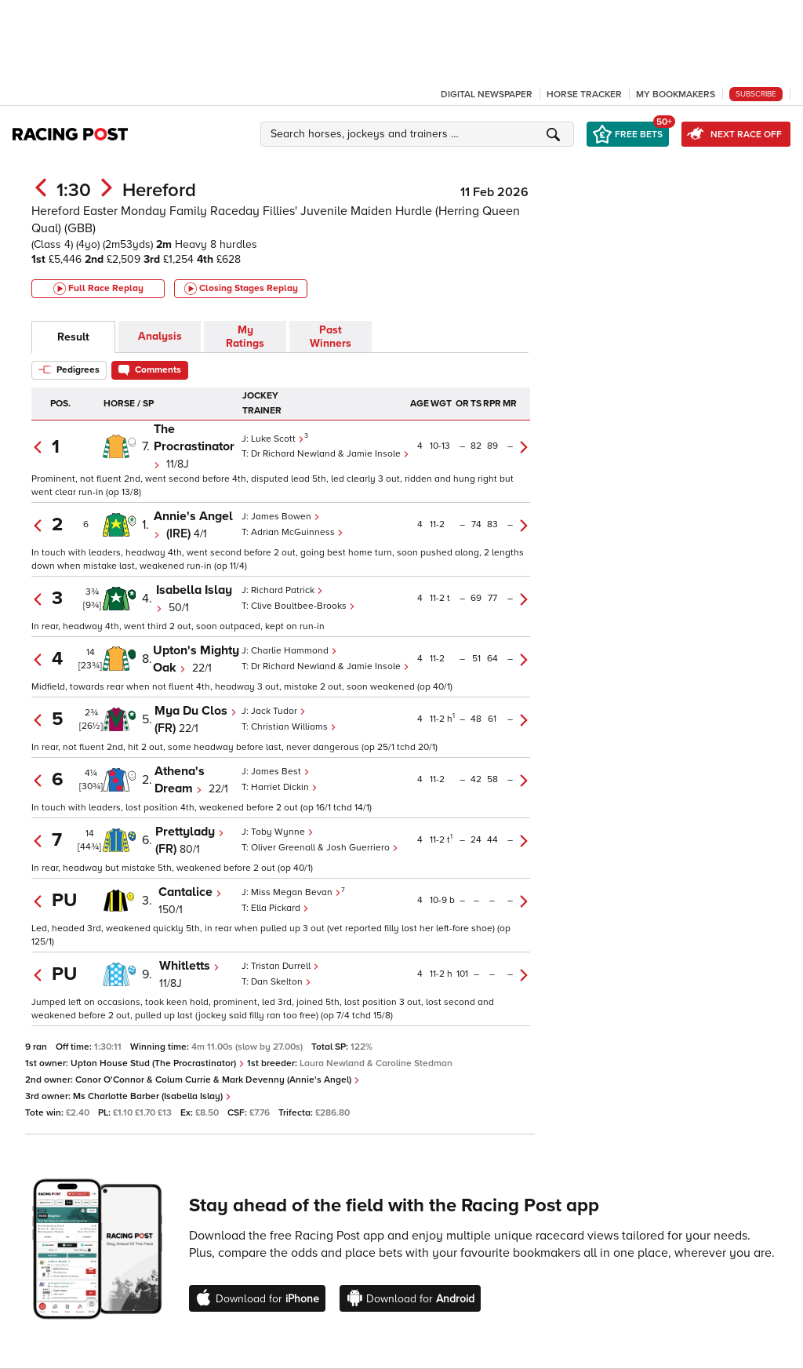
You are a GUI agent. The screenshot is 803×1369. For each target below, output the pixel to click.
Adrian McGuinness (297, 532)
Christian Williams (293, 727)
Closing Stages (241, 288)
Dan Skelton (281, 982)
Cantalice (190, 892)
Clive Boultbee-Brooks (303, 606)
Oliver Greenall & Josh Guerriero (324, 848)
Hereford (159, 190)
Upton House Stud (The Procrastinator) (158, 1063)
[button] (420, 134)
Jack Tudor (278, 711)
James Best (280, 771)
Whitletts (189, 966)
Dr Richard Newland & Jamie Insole (330, 454)
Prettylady (189, 831)
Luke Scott (277, 439)
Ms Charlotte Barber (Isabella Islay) (152, 1096)
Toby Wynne (282, 832)
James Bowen (285, 516)
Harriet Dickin (284, 787)
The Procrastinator (194, 444)
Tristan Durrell (285, 966)
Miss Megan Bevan (296, 892)
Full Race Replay (98, 288)
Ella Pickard (280, 908)
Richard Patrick (287, 590)
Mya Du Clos (195, 711)
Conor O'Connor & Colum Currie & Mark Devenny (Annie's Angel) (217, 1080)
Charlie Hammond (294, 651)
